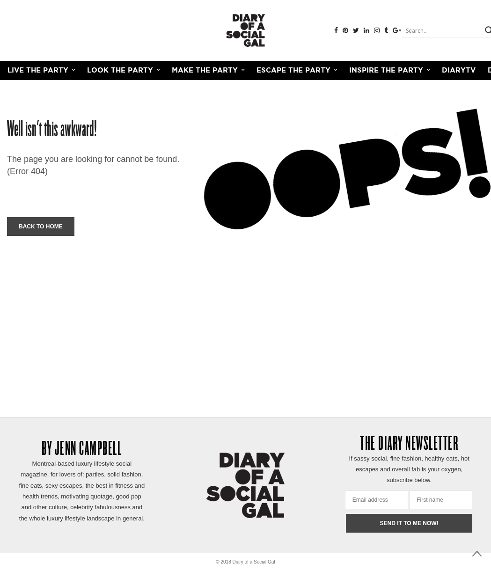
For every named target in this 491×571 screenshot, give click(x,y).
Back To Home (41, 226)
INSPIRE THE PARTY (386, 70)
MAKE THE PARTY (205, 70)
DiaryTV (459, 70)
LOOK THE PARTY (120, 70)
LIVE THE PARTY (37, 70)
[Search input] (442, 30)
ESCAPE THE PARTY (293, 70)
